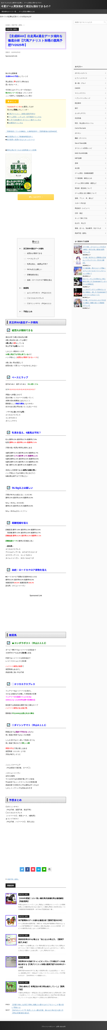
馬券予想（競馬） (13, 879)
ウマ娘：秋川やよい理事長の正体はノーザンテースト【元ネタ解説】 (94, 260)
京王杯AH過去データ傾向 (32, 249)
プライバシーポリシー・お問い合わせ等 (53, 1026)
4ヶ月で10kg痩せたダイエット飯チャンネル (24, 120)
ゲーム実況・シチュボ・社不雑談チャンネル (24, 117)
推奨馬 (25, 288)
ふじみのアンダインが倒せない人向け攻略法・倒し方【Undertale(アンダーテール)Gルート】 (95, 292)
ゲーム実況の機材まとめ (27, 11)
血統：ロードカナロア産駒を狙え (38, 280)
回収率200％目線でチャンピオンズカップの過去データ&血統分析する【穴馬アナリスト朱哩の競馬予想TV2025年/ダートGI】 (42, 964)
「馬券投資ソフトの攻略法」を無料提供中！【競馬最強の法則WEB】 (31, 131)
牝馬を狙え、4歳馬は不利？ (36, 264)
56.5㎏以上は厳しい (33, 269)
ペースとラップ (31, 259)
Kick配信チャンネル (15, 123)
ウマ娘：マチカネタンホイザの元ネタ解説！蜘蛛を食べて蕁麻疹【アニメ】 (94, 302)
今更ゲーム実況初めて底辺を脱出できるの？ (26, 6)
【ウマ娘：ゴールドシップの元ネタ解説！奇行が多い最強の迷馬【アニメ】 (94, 249)
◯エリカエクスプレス (34, 298)
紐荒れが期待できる (33, 253)
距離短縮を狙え (31, 275)
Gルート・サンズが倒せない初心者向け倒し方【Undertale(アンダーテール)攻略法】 (95, 281)
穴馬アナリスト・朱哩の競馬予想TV (21, 114)
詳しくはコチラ (35, 197)
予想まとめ (26, 311)
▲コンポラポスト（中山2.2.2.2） (38, 293)
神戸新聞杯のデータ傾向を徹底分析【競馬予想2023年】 (40, 920)
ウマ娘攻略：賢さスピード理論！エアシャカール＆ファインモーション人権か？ (94, 270)
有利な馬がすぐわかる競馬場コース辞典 (21, 150)
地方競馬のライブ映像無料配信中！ (20, 137)
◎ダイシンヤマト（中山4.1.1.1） (38, 303)
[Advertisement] (46, 64)
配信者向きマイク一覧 (9, 11)
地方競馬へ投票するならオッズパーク (21, 140)
